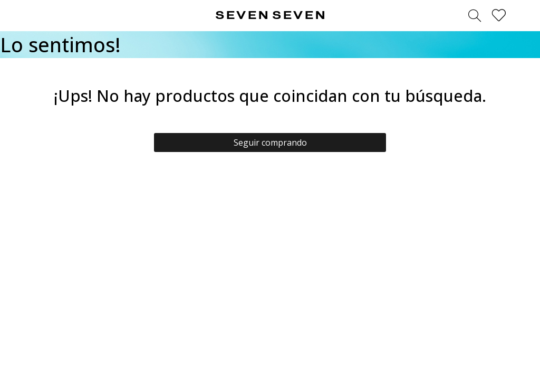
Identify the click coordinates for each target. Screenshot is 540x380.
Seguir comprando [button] (270, 142)
